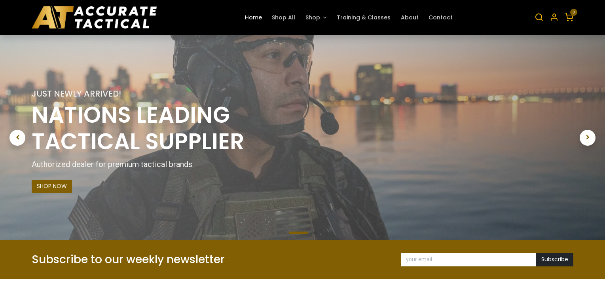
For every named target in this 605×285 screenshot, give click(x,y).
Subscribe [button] (554, 259)
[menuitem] (253, 17)
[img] (33, 137)
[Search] (539, 18)
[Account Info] (554, 18)
